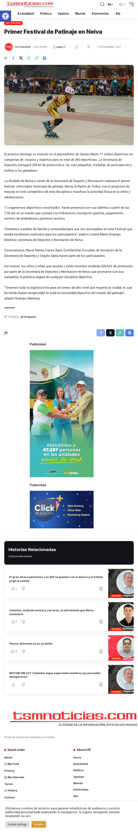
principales (28, 316)
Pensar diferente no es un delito (30, 643)
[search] (102, 4)
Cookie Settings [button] (17, 824)
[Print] (44, 58)
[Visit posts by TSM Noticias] (8, 46)
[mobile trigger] (130, 4)
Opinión (116, 595)
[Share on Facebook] (13, 58)
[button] (5, 16)
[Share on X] (20, 58)
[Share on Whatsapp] (28, 58)
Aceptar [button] (38, 824)
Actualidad (13, 22)
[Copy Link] (36, 58)
